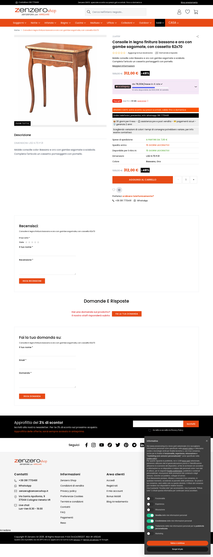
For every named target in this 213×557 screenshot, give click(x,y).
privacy (77, 539)
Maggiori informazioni (123, 65)
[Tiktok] (110, 445)
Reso (63, 523)
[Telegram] (134, 445)
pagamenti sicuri (185, 121)
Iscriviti (191, 424)
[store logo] (35, 12)
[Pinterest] (126, 445)
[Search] (89, 12)
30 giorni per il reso (125, 121)
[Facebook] (86, 445)
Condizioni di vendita (72, 485)
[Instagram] (93, 445)
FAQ (62, 512)
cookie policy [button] (152, 458)
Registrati (112, 485)
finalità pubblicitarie (174, 471)
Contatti (65, 507)
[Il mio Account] (179, 12)
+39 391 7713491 (123, 200)
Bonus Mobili (113, 496)
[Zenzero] (106, 462)
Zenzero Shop (68, 480)
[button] (206, 440)
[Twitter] (118, 445)
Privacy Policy (177, 430)
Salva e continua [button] (178, 543)
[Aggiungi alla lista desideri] (113, 189)
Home (17, 30)
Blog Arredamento (117, 501)
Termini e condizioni (71, 501)
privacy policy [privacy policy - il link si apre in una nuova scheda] (187, 448)
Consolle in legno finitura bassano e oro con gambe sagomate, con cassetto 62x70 (61, 30)
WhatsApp (25, 485)
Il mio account (114, 491)
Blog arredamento (189, 2)
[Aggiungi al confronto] (119, 190)
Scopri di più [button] (177, 549)
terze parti (186, 461)
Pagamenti (66, 517)
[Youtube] (101, 445)
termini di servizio (91, 539)
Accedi (110, 480)
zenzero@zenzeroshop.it (33, 491)
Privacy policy (68, 491)
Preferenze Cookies (71, 496)
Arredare (5, 530)
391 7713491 (163, 115)
